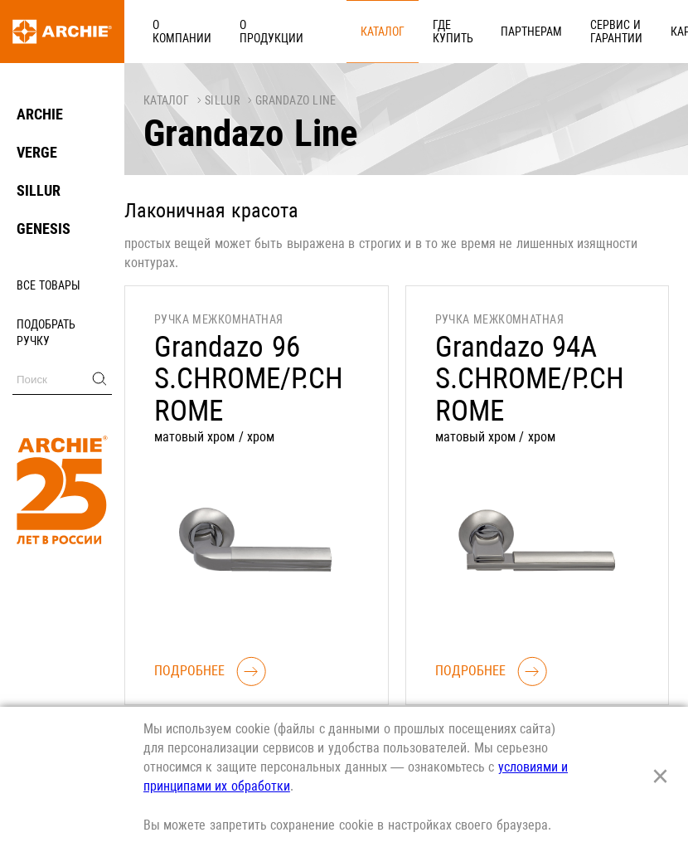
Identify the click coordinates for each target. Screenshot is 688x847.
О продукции (244, 30)
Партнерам (425, 30)
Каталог (308, 30)
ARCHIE (40, 114)
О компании (172, 30)
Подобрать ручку (46, 333)
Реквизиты (638, 30)
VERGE (37, 152)
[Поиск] (62, 379)
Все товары (48, 285)
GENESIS (43, 228)
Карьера (575, 30)
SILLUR (39, 190)
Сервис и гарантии (492, 30)
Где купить (360, 30)
